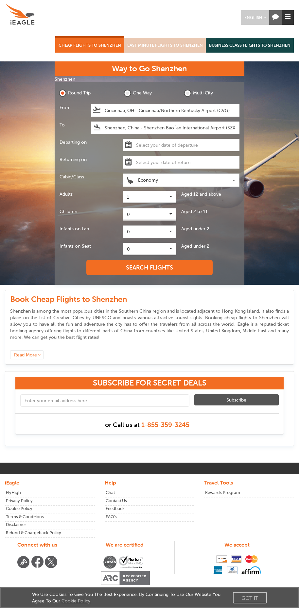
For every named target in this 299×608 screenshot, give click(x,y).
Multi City (198, 93)
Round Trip (75, 93)
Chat (110, 492)
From (65, 107)
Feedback (115, 508)
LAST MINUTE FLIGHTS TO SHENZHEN (165, 45)
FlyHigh (13, 492)
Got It (249, 598)
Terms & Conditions (25, 516)
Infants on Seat (75, 246)
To (62, 125)
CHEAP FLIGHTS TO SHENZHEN (90, 45)
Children (68, 211)
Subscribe (236, 400)
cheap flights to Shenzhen (252, 317)
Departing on (73, 142)
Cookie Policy (19, 508)
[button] (255, 17)
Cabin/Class (72, 177)
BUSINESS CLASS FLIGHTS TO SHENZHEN (249, 45)
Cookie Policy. (76, 601)
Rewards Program (222, 492)
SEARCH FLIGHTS (149, 267)
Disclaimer (16, 524)
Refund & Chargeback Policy (33, 532)
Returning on (73, 159)
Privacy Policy (19, 500)
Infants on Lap (74, 229)
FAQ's (111, 516)
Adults (66, 194)
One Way (138, 93)
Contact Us (116, 500)
